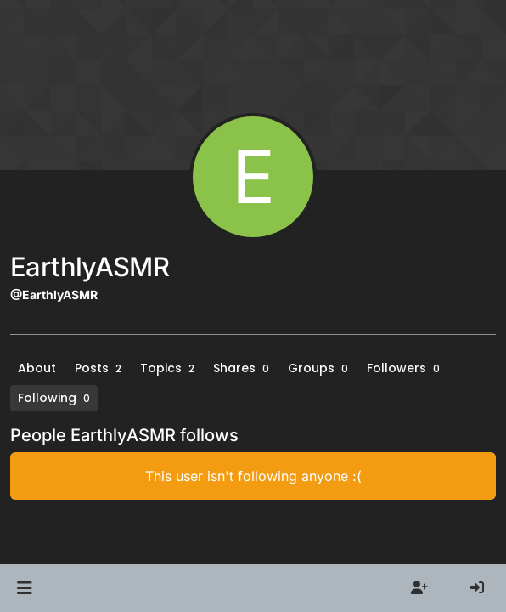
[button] (24, 588)
